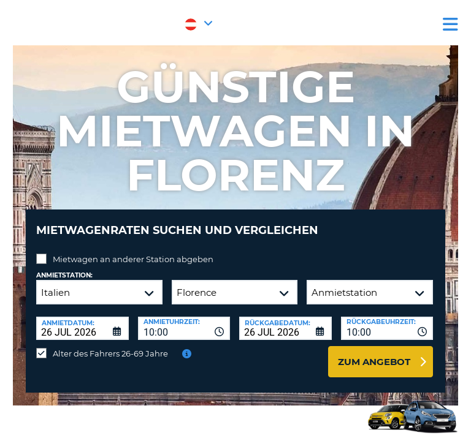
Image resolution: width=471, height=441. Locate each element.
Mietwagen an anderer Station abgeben (133, 259)
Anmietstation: (64, 275)
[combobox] (184, 328)
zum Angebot (374, 362)
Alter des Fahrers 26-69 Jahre (110, 353)
